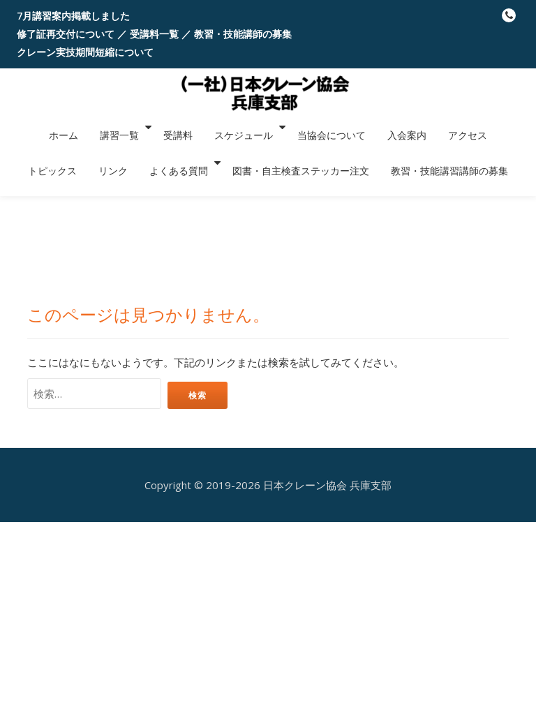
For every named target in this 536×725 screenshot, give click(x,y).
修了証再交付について (65, 33)
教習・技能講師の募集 (243, 33)
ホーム (30, 127)
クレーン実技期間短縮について (85, 52)
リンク (506, 127)
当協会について (275, 127)
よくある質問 (123, 146)
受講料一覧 (154, 33)
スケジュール (190, 127)
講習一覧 (78, 127)
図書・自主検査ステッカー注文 (242, 146)
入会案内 (342, 127)
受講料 (133, 127)
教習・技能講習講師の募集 (383, 146)
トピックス (453, 127)
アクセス (395, 127)
